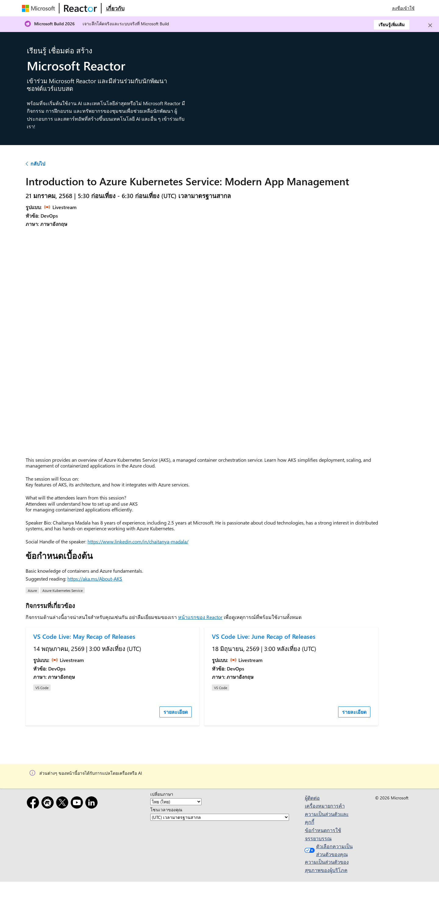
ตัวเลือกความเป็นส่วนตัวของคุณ (328, 850)
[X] (63, 803)
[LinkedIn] (92, 803)
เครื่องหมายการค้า (325, 805)
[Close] (430, 25)
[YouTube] (78, 803)
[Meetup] (48, 803)
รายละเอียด (175, 712)
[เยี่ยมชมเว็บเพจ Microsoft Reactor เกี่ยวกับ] (115, 8)
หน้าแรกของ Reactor (200, 617)
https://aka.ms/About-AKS (94, 578)
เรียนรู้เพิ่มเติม (392, 24)
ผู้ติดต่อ (312, 798)
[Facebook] (34, 803)
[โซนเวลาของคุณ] (219, 817)
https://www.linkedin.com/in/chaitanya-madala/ (137, 541)
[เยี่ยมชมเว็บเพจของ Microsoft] (39, 8)
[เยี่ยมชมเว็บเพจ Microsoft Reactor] (80, 8)
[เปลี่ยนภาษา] (176, 801)
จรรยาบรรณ (318, 838)
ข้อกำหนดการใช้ (323, 830)
